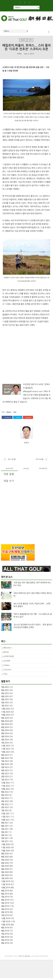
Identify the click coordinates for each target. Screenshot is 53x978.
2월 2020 (5, 879)
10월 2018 (5, 928)
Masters (8, 651)
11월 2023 (5, 752)
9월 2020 (5, 857)
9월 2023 (5, 758)
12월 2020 (5, 848)
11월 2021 (5, 820)
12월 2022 (5, 786)
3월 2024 (5, 740)
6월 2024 (5, 731)
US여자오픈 (9, 660)
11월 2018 (5, 925)
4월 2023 (5, 774)
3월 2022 (5, 808)
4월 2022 (5, 805)
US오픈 (7, 664)
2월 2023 (5, 780)
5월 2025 (5, 697)
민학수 (19, 54)
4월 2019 (5, 909)
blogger (9, 472)
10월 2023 (5, 755)
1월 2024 (5, 746)
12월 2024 (5, 712)
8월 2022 (5, 795)
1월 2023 (5, 783)
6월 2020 (5, 866)
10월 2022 (5, 792)
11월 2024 (5, 715)
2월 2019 (5, 916)
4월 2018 (5, 946)
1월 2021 (5, 845)
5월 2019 (5, 906)
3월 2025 (5, 703)
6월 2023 (5, 768)
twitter (17, 417)
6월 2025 (5, 694)
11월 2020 (5, 851)
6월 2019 (5, 903)
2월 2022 (5, 811)
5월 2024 (5, 734)
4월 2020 (5, 872)
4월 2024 (5, 737)
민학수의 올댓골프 (24, 959)
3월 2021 (5, 838)
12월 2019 (5, 885)
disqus (26, 472)
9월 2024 (5, 721)
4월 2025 (5, 700)
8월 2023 (5, 761)
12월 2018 (5, 922)
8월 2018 (5, 934)
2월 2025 (5, 706)
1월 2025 (5, 709)
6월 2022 (5, 798)
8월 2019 (5, 897)
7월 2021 (5, 832)
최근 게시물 (12, 461)
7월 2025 (5, 691)
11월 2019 (5, 888)
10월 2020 (5, 854)
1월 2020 (5, 882)
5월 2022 (5, 802)
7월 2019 (5, 900)
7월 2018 (5, 937)
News (23, 40)
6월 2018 (5, 940)
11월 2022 (5, 789)
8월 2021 (5, 829)
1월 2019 (5, 919)
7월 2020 (5, 863)
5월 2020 (5, 869)
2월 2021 (5, 842)
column (7, 673)
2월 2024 (5, 743)
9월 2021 (5, 826)
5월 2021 (5, 835)
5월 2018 (5, 943)
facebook (7, 417)
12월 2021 (5, 817)
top (30, 40)
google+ (28, 417)
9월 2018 (5, 931)
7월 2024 (5, 728)
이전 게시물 (39, 461)
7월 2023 (5, 765)
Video (6, 669)
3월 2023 (5, 777)
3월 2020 (5, 876)
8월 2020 (5, 860)
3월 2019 (5, 912)
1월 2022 (5, 814)
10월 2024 (5, 718)
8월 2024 (5, 724)
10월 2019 (5, 891)
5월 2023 (5, 771)
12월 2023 (5, 749)
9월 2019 (5, 894)
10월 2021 (5, 823)
